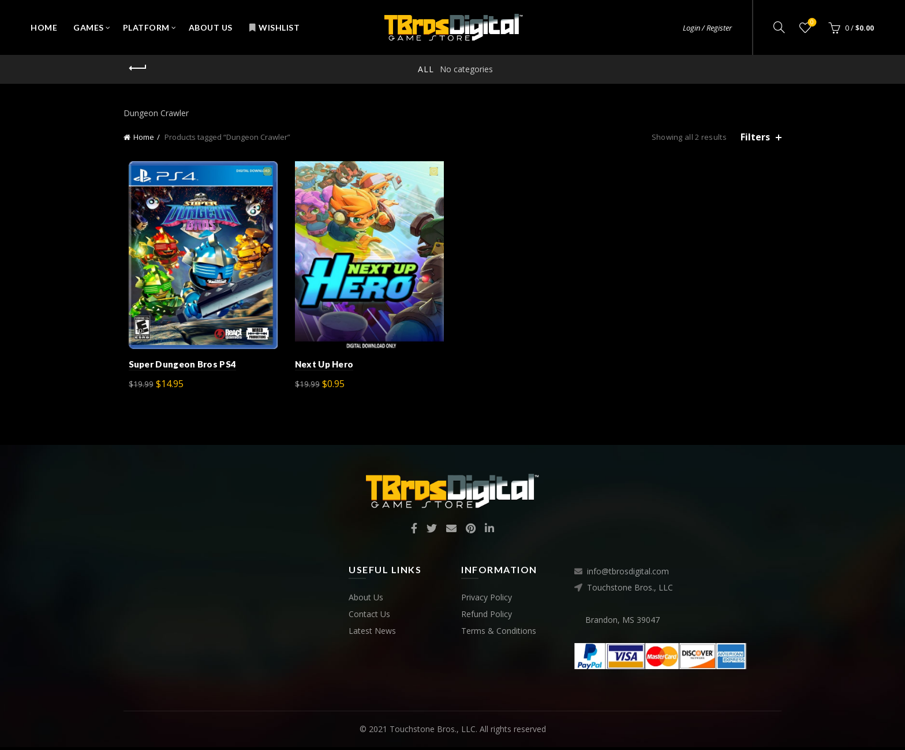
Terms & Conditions (498, 633)
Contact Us (369, 616)
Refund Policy (486, 616)
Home (44, 27)
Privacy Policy (486, 600)
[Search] (779, 27)
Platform (146, 27)
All (426, 69)
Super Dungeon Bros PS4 (177, 367)
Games (88, 27)
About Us (211, 27)
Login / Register (707, 28)
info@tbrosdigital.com (628, 574)
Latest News (372, 633)
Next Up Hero (322, 367)
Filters (755, 137)
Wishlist (274, 27)
